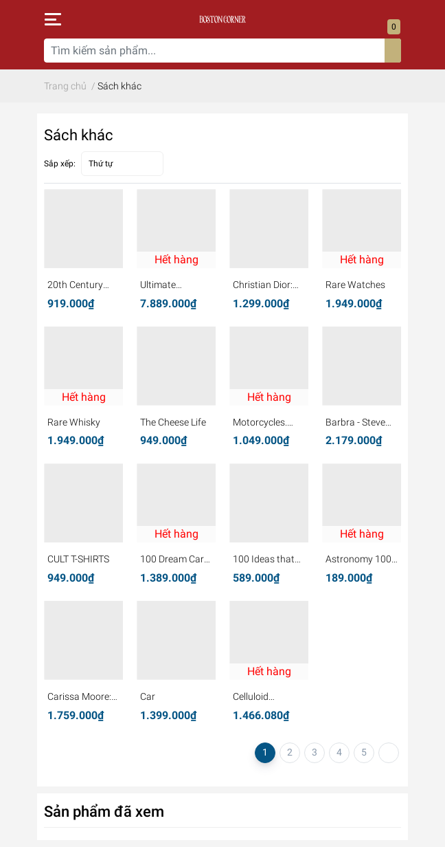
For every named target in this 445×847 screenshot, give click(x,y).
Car (147, 696)
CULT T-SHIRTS (78, 558)
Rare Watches (355, 284)
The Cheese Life (173, 422)
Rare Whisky (73, 422)
